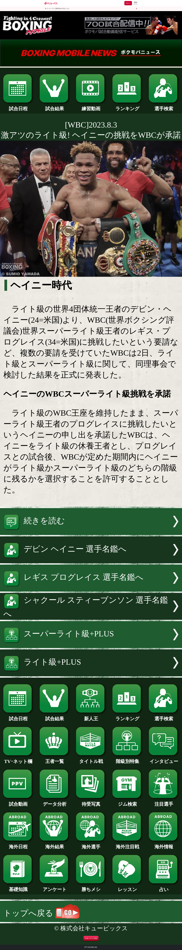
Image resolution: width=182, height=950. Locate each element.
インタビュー (163, 759)
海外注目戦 (127, 844)
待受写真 (90, 802)
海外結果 (54, 844)
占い (163, 887)
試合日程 (18, 106)
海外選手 (90, 844)
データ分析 (54, 802)
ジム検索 (127, 802)
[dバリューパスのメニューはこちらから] (135, 3)
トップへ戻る (41, 913)
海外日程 (18, 844)
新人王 (90, 716)
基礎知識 (18, 887)
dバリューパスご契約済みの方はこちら (57, 8)
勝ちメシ (90, 887)
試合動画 (18, 802)
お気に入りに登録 (91, 938)
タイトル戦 (90, 759)
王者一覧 (54, 759)
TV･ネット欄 (18, 759)
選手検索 (163, 106)
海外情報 (163, 844)
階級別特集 (127, 759)
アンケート (54, 887)
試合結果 (54, 106)
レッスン (127, 887)
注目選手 (163, 802)
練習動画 (90, 106)
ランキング (127, 106)
